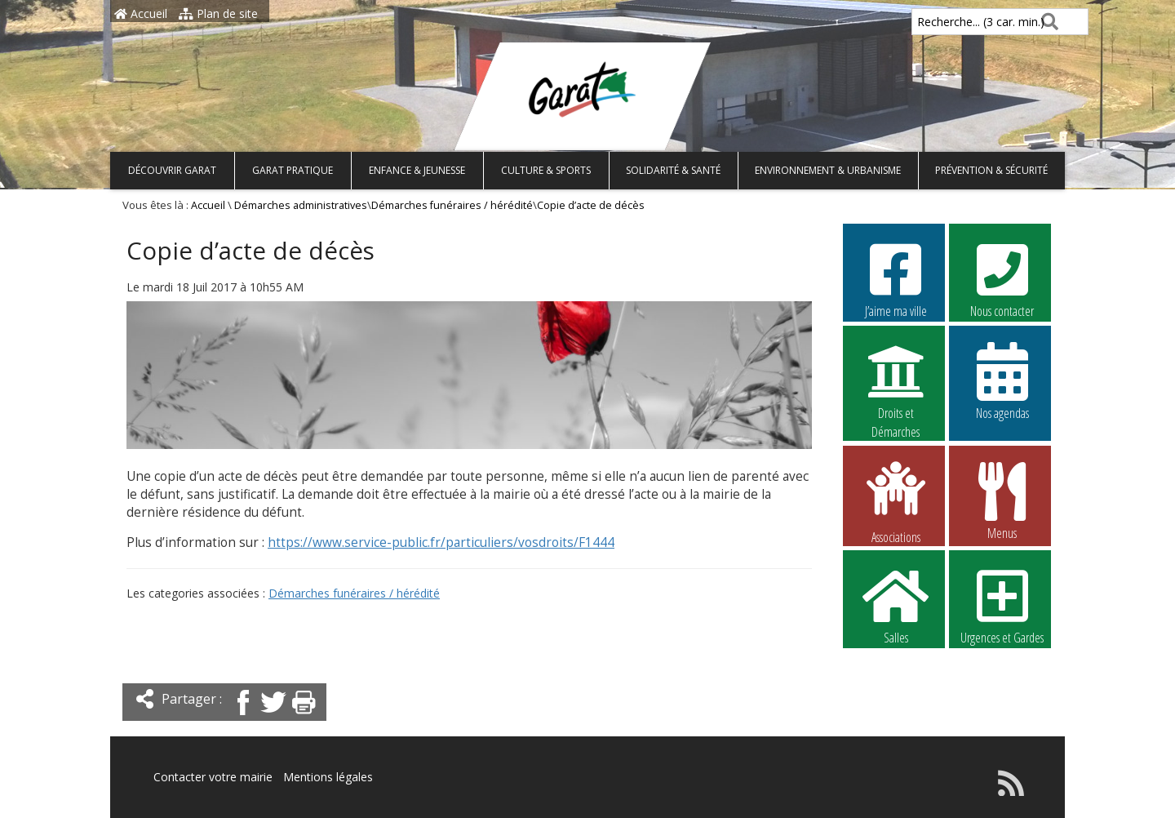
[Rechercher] (1046, 21)
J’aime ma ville (896, 278)
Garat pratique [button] (292, 170)
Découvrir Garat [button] (172, 170)
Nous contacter (1002, 278)
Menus (1002, 500)
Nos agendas (1002, 380)
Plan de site (218, 13)
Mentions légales (328, 777)
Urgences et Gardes (1002, 605)
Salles (896, 605)
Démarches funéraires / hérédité (452, 205)
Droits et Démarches (896, 381)
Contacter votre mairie (213, 777)
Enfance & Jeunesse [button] (417, 170)
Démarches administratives (300, 205)
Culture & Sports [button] (546, 170)
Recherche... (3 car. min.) (953, 21)
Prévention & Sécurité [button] (991, 170)
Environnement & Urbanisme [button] (828, 170)
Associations (896, 501)
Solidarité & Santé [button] (673, 170)
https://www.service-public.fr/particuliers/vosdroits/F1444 (441, 542)
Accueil (140, 13)
